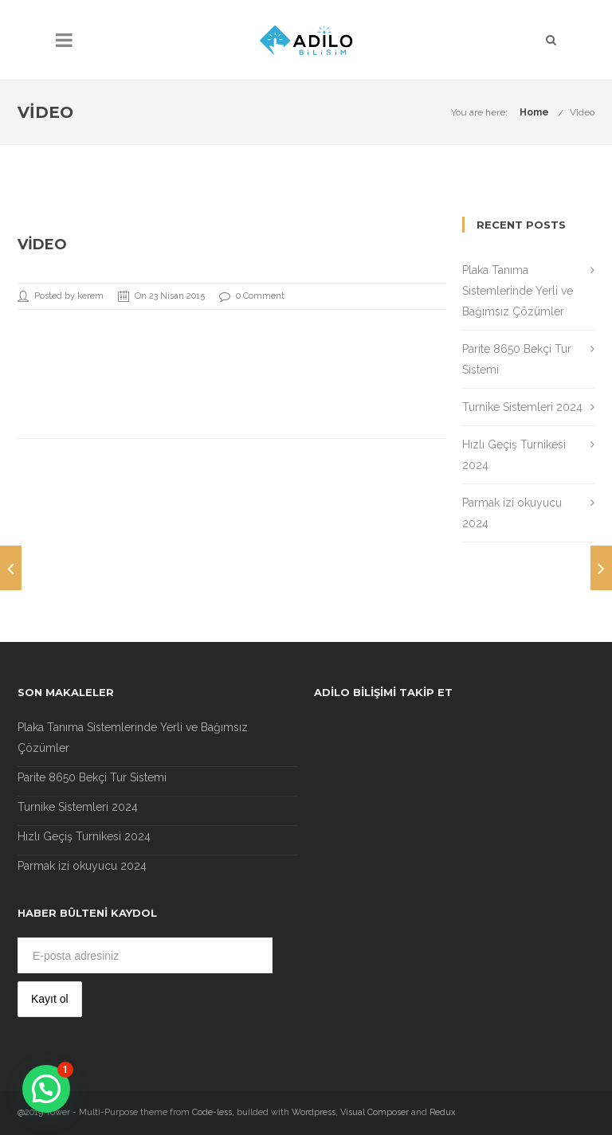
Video (582, 112)
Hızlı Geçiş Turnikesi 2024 (84, 836)
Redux (443, 1112)
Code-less (212, 1112)
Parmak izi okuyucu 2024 (82, 865)
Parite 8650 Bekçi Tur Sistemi (92, 777)
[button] (46, 1089)
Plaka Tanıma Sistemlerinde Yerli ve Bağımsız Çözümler (517, 291)
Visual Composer (374, 1112)
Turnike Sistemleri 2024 (522, 407)
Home (534, 112)
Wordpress (313, 1112)
